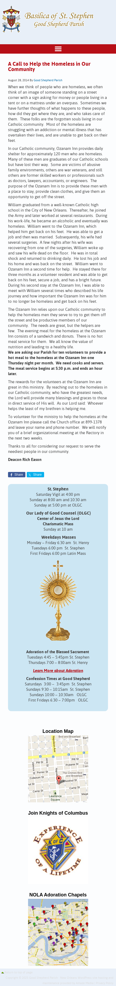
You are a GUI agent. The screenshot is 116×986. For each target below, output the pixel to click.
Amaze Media (85, 983)
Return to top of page (19, 972)
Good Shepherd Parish (48, 80)
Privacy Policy (104, 983)
